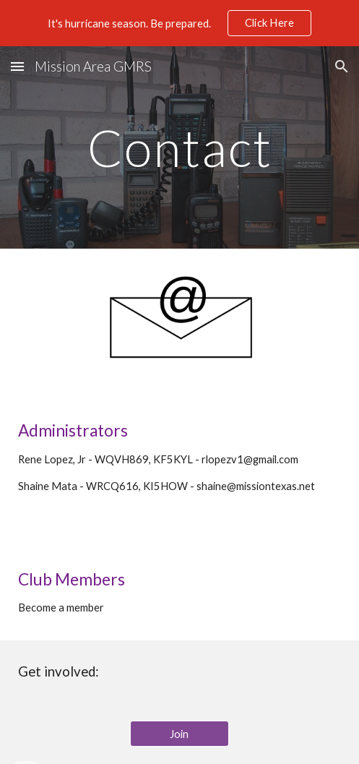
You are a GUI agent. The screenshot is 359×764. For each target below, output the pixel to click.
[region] (179, 23)
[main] (179, 147)
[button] (17, 66)
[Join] (180, 733)
